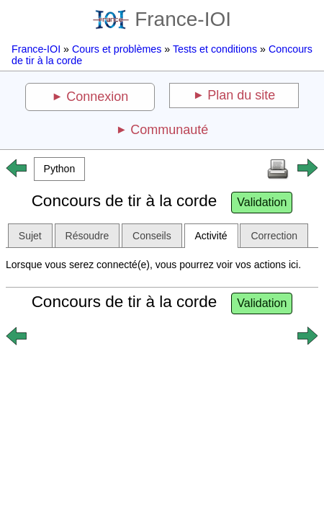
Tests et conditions (215, 49)
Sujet (30, 235)
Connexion (97, 96)
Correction (274, 235)
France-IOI (162, 19)
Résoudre (87, 235)
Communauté (169, 130)
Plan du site (241, 95)
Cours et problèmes (116, 49)
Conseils (151, 235)
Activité (211, 235)
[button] (59, 169)
